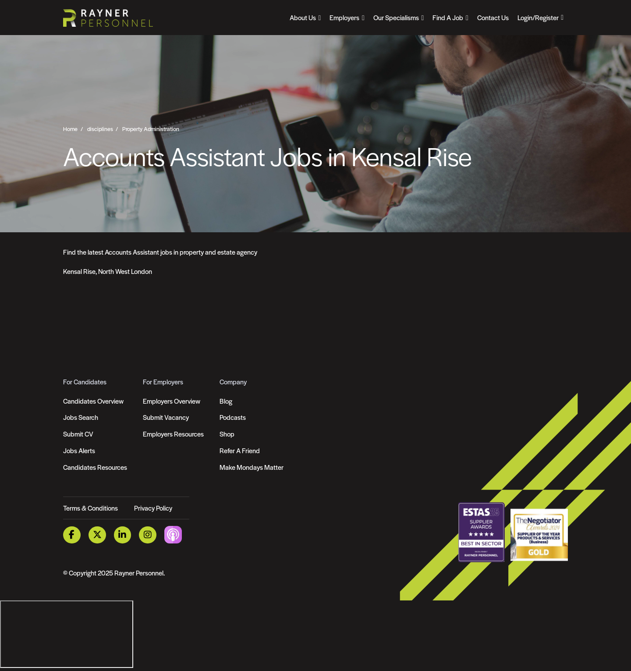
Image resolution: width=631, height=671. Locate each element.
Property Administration (150, 129)
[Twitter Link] (97, 534)
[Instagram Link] (147, 534)
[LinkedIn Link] (122, 534)
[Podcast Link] (173, 534)
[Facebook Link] (72, 534)
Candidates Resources (95, 467)
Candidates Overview (93, 400)
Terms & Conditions (90, 507)
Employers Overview (171, 400)
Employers (344, 17)
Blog (226, 400)
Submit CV (78, 433)
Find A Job (447, 17)
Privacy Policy (153, 507)
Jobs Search (80, 417)
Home (70, 129)
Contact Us (493, 17)
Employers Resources (173, 433)
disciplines (100, 129)
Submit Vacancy (166, 417)
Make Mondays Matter (252, 467)
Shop (227, 433)
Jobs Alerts (79, 450)
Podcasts (233, 417)
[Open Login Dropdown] (541, 18)
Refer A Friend (240, 450)
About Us (303, 17)
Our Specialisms (396, 17)
